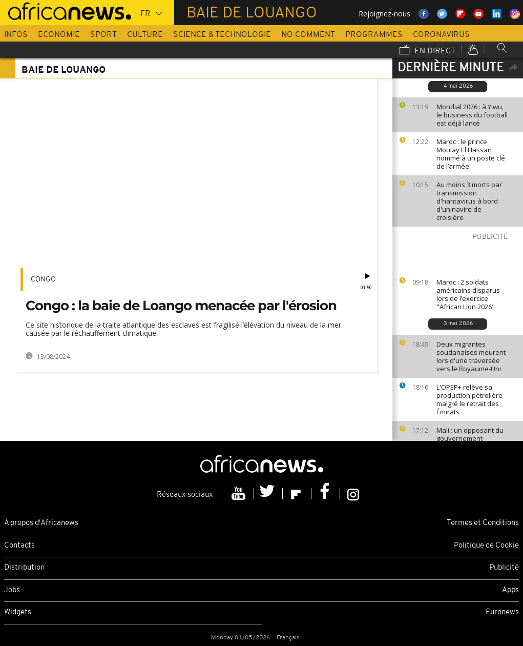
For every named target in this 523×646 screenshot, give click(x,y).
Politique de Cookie (486, 546)
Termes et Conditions (483, 523)
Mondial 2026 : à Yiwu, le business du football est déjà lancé (472, 115)
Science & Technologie (222, 35)
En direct (427, 50)
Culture (145, 35)
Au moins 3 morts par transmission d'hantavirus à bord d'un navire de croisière (469, 200)
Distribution (24, 568)
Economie (59, 35)
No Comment (308, 35)
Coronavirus (441, 35)
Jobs (12, 590)
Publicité (504, 568)
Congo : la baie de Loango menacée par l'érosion (181, 305)
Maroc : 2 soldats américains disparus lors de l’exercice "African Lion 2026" (468, 294)
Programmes (374, 35)
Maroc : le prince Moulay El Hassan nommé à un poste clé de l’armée (470, 153)
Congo (43, 280)
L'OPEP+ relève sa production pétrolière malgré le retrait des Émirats (469, 399)
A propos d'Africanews (41, 523)
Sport (103, 35)
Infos (16, 35)
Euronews (502, 612)
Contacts (19, 546)
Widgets (17, 612)
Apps (510, 590)
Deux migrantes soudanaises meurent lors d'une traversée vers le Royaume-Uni (471, 356)
